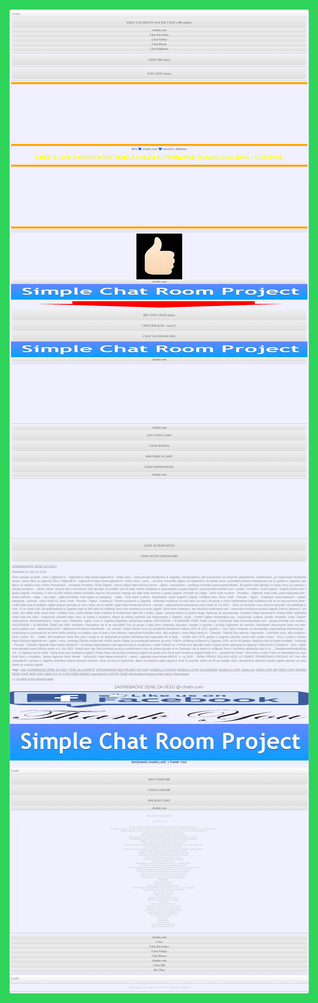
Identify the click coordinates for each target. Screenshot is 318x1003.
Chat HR (159, 965)
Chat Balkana (159, 48)
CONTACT (163, 987)
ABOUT (152, 987)
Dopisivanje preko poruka (163, 926)
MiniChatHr (163, 880)
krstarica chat (154, 674)
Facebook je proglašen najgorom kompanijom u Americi (163, 855)
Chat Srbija (163, 920)
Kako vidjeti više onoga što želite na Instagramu (163, 843)
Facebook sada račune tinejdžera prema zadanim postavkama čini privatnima (163, 839)
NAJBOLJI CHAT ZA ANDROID (198, 669)
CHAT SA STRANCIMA (159, 336)
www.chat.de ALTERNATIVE (163, 904)
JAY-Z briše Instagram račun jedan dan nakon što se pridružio (163, 869)
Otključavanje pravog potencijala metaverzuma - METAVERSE (163, 863)
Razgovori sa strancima (163, 894)
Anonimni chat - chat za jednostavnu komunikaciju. (163, 878)
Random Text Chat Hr (163, 884)
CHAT (16, 14)
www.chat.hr (99, 674)
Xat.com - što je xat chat (163, 892)
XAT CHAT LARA (159, 435)
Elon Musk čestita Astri (163, 861)
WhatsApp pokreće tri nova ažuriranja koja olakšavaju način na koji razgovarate (163, 867)
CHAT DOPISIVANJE (159, 467)
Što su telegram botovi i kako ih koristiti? (163, 847)
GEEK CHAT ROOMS (292, 669)
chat (23, 669)
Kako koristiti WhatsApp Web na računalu (163, 857)
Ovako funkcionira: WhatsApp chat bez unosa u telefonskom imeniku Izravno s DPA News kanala (163, 831)
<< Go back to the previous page (32, 679)
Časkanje (163, 902)
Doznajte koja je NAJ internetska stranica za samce (163, 876)
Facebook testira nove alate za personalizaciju (163, 859)
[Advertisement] (159, 114)
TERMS (186, 987)
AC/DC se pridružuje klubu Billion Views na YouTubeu (163, 873)
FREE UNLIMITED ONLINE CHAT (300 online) (159, 22)
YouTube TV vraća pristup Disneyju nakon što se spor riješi (163, 853)
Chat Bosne (159, 44)
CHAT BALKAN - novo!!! (159, 325)
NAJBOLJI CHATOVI (163, 669)
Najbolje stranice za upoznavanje (163, 898)
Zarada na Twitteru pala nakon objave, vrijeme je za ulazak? (163, 871)
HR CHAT (143, 669)
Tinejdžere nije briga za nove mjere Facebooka (163, 833)
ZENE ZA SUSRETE (82, 669)
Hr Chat (159, 969)
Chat (159, 941)
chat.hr (168, 674)
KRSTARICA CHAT (159, 456)
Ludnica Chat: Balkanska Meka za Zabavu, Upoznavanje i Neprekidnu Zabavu (163, 827)
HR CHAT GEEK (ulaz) (159, 315)
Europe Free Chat (163, 916)
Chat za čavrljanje (163, 896)
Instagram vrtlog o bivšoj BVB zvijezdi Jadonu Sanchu (163, 841)
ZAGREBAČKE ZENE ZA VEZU (34, 566)
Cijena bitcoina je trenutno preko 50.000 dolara (163, 890)
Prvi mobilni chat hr (163, 882)
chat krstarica (137, 674)
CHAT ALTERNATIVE (159, 545)
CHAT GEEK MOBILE (76, 674)
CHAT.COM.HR (159, 790)
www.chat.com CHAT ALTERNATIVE (163, 912)
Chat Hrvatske (159, 34)
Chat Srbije (159, 39)
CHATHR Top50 (118, 674)
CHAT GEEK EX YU (49, 674)
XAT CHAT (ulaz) (159, 73)
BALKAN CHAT (159, 800)
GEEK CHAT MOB (24, 674)
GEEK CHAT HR (266, 669)
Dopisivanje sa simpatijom (163, 924)
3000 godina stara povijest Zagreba (163, 886)
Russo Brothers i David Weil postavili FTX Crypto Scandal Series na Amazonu (163, 837)
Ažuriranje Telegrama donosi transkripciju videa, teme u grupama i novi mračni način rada (163, 845)
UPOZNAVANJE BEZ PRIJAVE (116, 669)
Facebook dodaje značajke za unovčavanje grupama (163, 865)
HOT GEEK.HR (159, 779)
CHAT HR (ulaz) (159, 59)
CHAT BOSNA (159, 445)
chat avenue (181, 674)
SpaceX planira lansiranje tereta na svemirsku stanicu (163, 851)
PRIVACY (175, 987)
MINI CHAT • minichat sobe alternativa (163, 908)
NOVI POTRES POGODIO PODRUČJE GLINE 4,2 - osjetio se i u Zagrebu (163, 888)
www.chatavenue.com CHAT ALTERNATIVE (163, 910)
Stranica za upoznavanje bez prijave (163, 900)
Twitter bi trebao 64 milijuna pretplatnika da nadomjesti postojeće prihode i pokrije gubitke (163, 849)
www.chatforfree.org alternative (163, 914)
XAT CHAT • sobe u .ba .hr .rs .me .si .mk (163, 906)
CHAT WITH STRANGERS (159, 556)
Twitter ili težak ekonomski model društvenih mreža (163, 835)
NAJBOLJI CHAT (229, 669)
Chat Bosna (163, 918)
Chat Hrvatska (163, 922)
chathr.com (159, 30)
